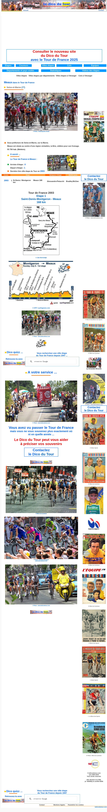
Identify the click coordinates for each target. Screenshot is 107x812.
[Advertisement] (54, 31)
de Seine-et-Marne (29, 143)
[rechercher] (51, 361)
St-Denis (16, 180)
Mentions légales (59, 805)
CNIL (99, 780)
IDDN (101, 781)
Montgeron (26, 180)
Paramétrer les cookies (76, 805)
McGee (76, 181)
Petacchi (60, 181)
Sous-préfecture (14, 143)
